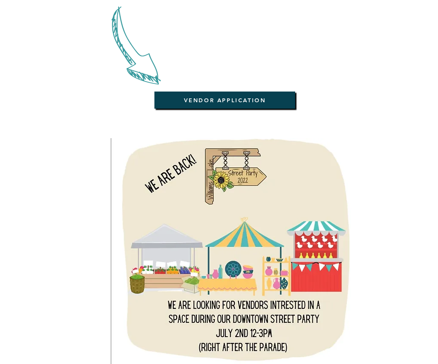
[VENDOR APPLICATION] (224, 100)
